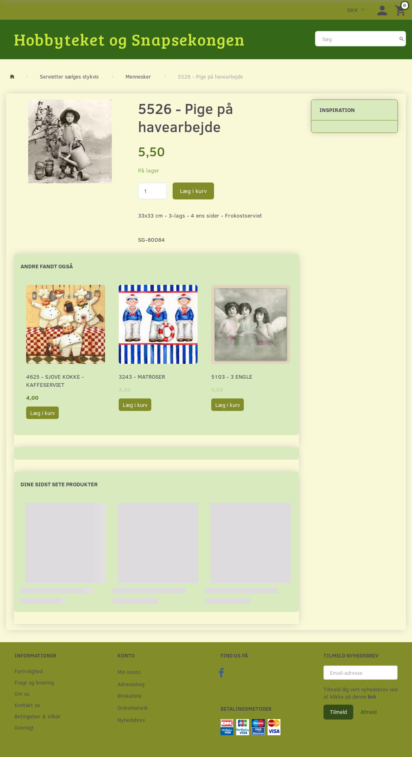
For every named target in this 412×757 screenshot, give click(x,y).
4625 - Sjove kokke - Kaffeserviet (55, 380)
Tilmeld (338, 712)
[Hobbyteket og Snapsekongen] (129, 39)
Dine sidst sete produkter (59, 484)
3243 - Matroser (142, 376)
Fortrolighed (28, 671)
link (371, 696)
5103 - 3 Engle (231, 376)
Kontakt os (27, 704)
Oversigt (24, 727)
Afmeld (368, 712)
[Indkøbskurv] (401, 10)
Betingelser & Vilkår (37, 716)
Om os (21, 693)
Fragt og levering (34, 682)
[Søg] (402, 39)
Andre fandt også (47, 266)
